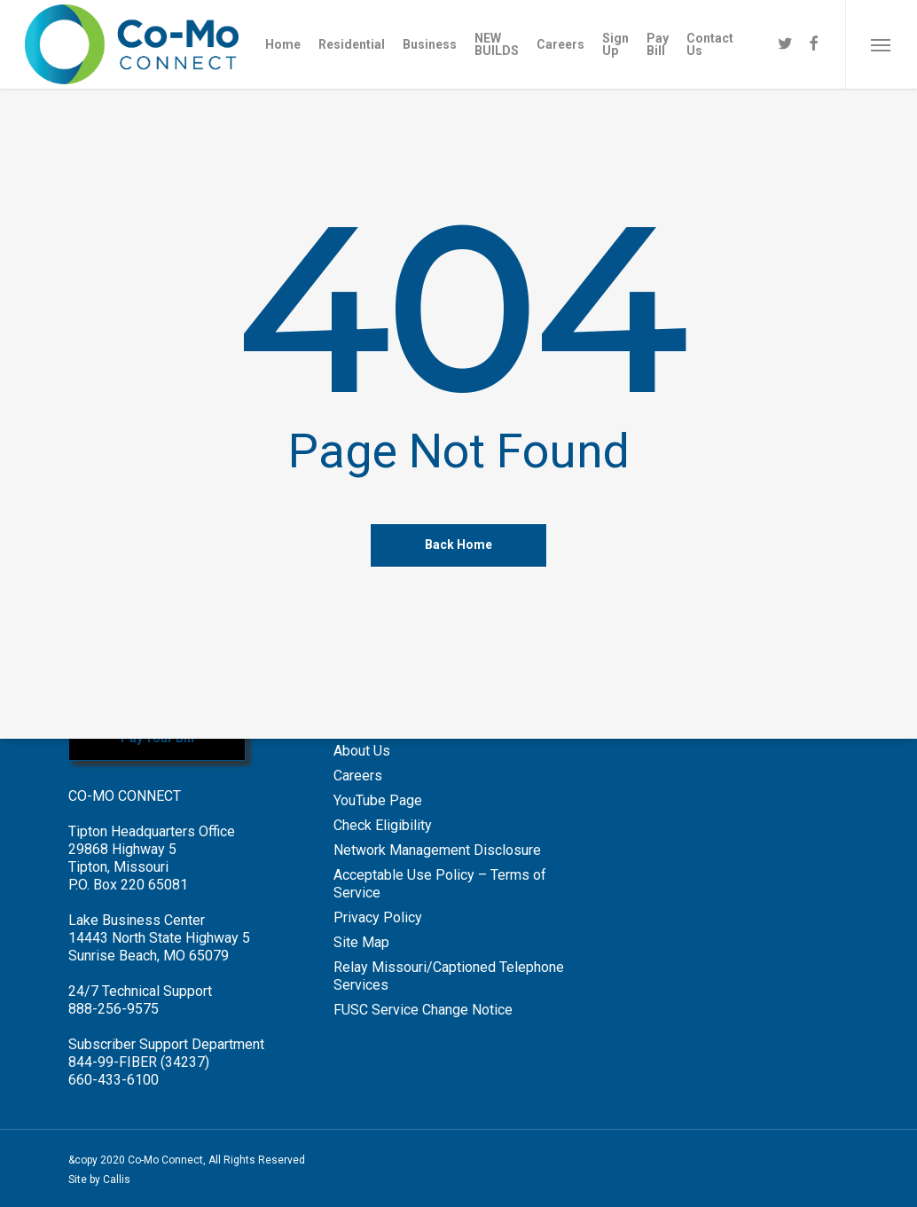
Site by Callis (99, 1179)
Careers (357, 775)
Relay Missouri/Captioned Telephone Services (448, 976)
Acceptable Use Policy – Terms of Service (439, 883)
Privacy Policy (377, 917)
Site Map (361, 942)
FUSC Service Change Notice (423, 1009)
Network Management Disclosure (437, 850)
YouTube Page (377, 800)
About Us (361, 750)
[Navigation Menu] (881, 44)
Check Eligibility (382, 825)
